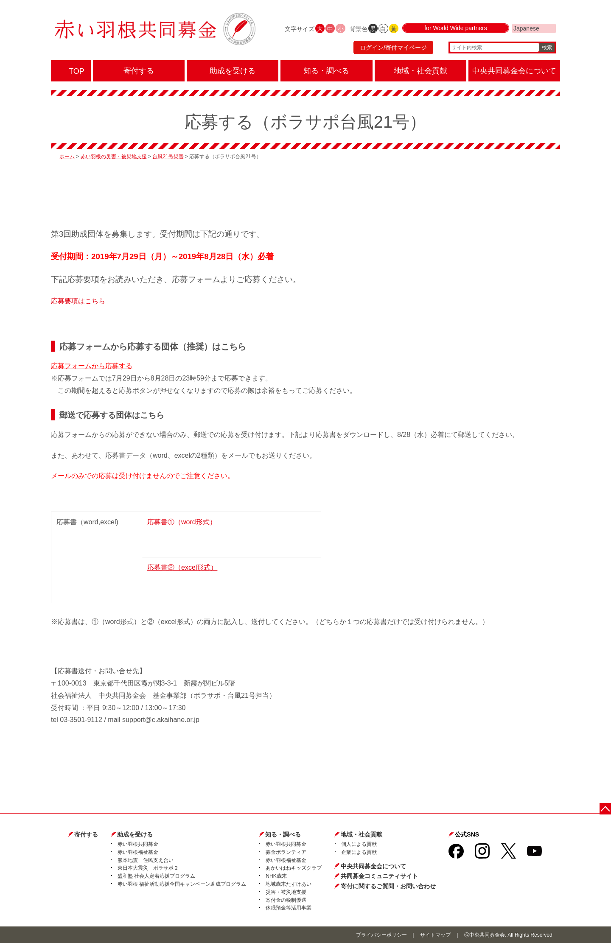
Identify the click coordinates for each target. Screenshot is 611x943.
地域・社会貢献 (361, 834)
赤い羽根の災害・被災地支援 (114, 156)
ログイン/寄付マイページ (392, 48)
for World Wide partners (455, 30)
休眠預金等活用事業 (288, 908)
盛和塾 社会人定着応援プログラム (156, 876)
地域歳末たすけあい (288, 884)
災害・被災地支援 (286, 892)
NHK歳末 (276, 876)
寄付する (86, 834)
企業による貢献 (359, 852)
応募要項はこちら (78, 301)
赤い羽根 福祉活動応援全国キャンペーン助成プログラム (182, 884)
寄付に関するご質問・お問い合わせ (388, 886)
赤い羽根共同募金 (138, 844)
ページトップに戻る (605, 808)
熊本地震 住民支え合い (146, 860)
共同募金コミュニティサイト (379, 876)
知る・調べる (283, 834)
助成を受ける (135, 834)
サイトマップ (435, 935)
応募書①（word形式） (181, 522)
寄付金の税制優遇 (286, 900)
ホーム (67, 156)
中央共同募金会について (373, 866)
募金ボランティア (286, 852)
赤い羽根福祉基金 (138, 852)
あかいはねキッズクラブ (294, 868)
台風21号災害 (167, 156)
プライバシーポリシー (381, 935)
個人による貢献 (359, 844)
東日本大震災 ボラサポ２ (148, 868)
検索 (547, 49)
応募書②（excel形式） (182, 567)
